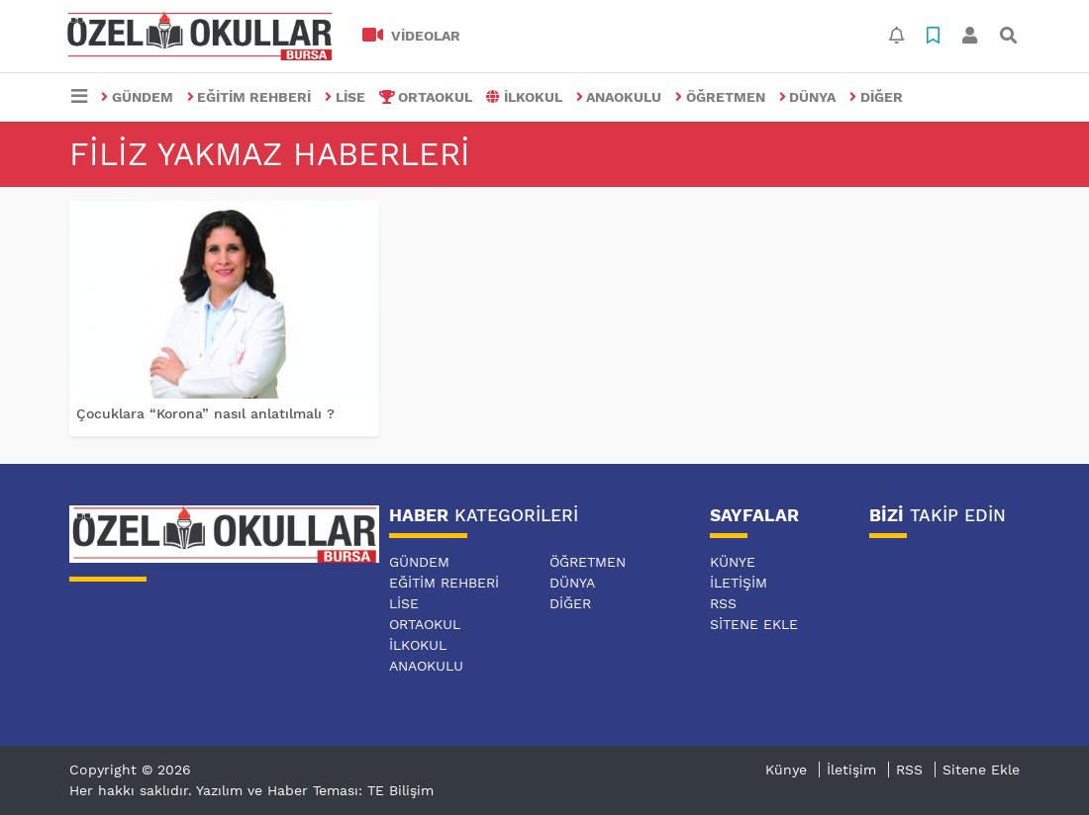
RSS (723, 603)
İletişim (738, 582)
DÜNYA (808, 97)
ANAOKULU (619, 97)
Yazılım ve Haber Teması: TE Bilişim (315, 790)
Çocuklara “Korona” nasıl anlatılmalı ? (205, 413)
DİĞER (876, 97)
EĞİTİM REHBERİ (249, 97)
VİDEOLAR (411, 36)
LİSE (345, 97)
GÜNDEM (137, 97)
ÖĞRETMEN (720, 97)
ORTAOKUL (426, 97)
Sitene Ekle (754, 624)
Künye (732, 562)
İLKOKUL (524, 97)
